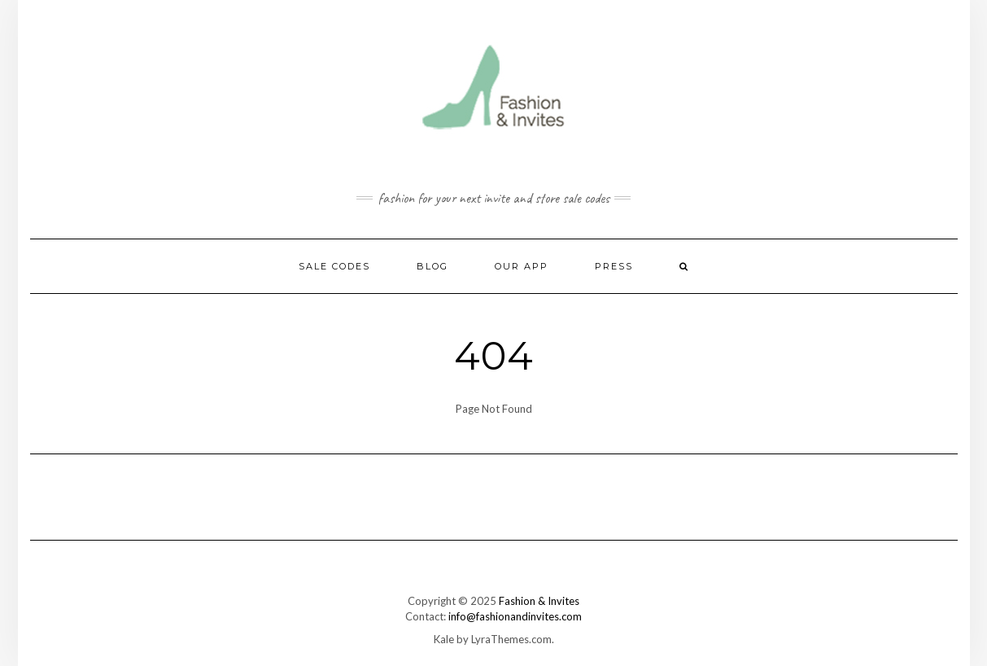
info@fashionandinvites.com (515, 616)
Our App (521, 266)
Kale (444, 639)
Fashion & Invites (539, 600)
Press (614, 266)
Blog (432, 266)
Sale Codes (334, 266)
